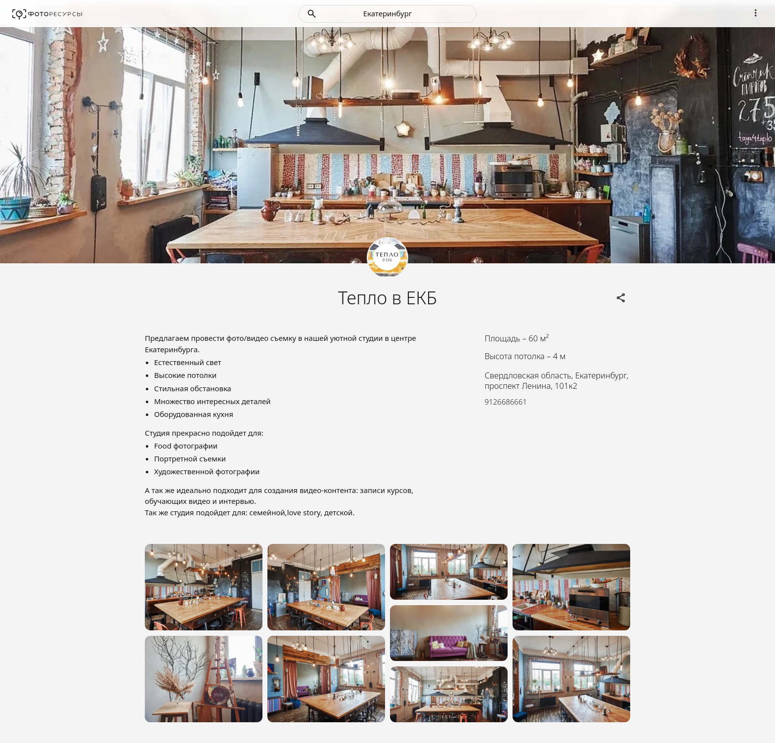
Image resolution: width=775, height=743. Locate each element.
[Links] (621, 298)
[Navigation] (756, 13)
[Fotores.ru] (47, 14)
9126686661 (505, 402)
